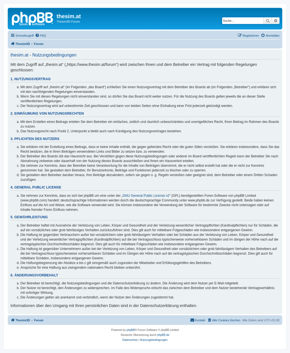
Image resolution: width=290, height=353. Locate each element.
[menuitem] (40, 35)
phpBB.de (163, 334)
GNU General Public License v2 (146, 196)
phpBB (131, 330)
